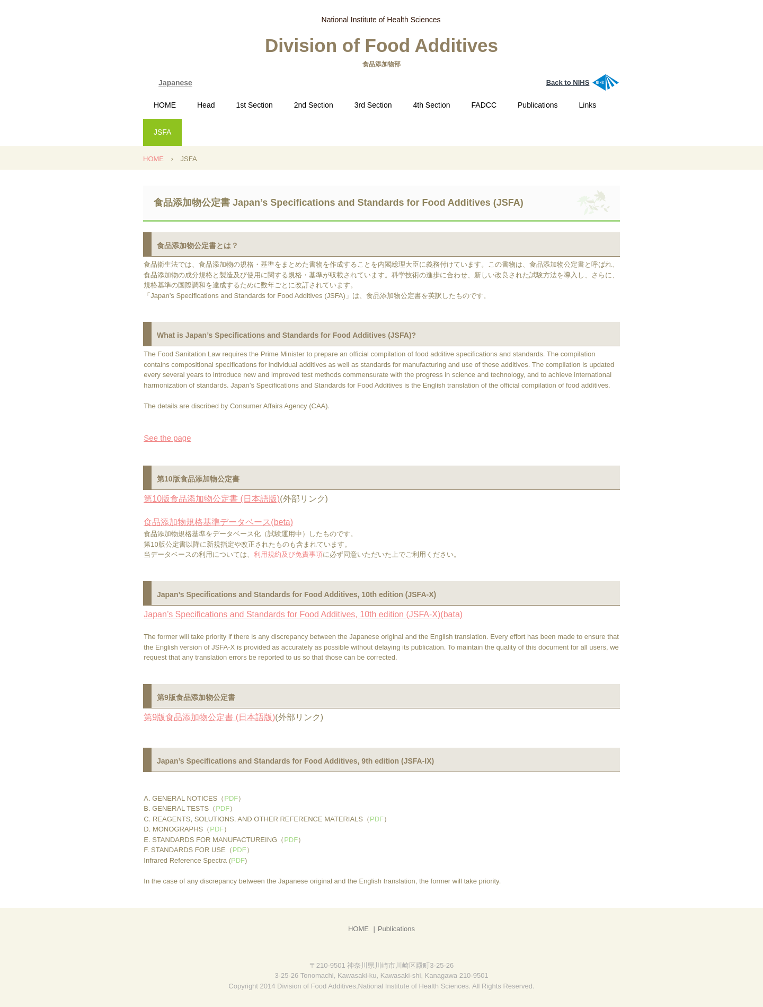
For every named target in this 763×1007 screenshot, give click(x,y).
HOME (165, 105)
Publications (538, 105)
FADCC (484, 105)
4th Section (431, 105)
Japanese (175, 82)
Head (206, 105)
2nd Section (313, 105)
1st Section (254, 105)
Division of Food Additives (381, 45)
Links (588, 105)
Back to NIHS (568, 82)
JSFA (162, 132)
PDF (231, 798)
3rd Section (373, 105)
